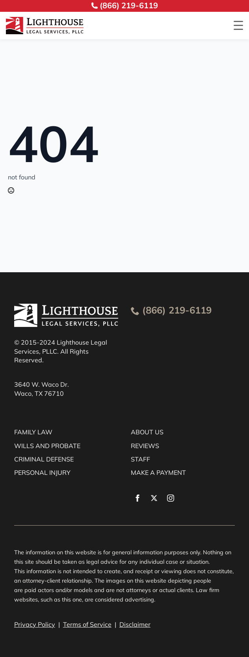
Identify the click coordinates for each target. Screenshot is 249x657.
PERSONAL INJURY (42, 472)
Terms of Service (87, 624)
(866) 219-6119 (177, 310)
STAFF (140, 459)
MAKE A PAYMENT (158, 472)
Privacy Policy (34, 624)
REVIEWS (145, 446)
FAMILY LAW (33, 432)
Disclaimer (135, 624)
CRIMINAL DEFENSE (44, 459)
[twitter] (154, 498)
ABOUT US (147, 432)
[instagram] (170, 498)
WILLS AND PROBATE (47, 446)
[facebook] (137, 498)
